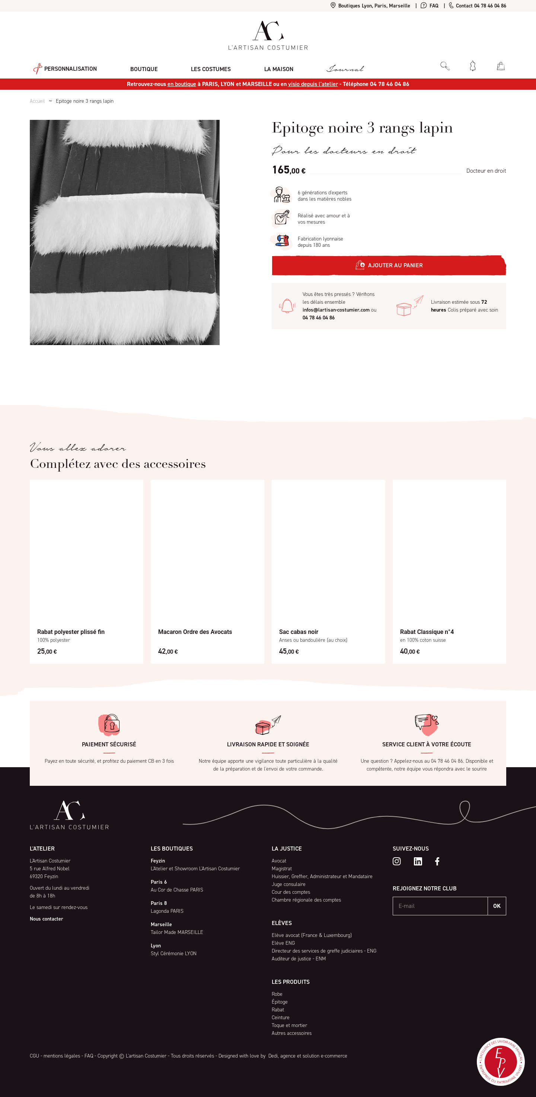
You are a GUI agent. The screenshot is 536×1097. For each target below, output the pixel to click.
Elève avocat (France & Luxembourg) (312, 935)
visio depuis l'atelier (313, 84)
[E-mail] (440, 906)
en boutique (182, 84)
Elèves (282, 923)
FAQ (429, 5)
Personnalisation (61, 66)
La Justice (287, 848)
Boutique (137, 65)
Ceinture (281, 1017)
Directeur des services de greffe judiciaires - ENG (324, 950)
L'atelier (42, 848)
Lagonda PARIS (167, 911)
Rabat (278, 1009)
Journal (327, 65)
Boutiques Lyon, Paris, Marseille (370, 5)
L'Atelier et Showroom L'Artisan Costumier (195, 868)
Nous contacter (46, 918)
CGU (34, 1055)
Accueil (37, 101)
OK (497, 906)
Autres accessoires (292, 1033)
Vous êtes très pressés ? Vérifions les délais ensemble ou (339, 306)
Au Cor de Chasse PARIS (177, 889)
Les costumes (200, 65)
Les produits (291, 982)
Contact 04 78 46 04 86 (477, 5)
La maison (264, 65)
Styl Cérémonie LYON (174, 953)
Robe (277, 994)
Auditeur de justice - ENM (299, 958)
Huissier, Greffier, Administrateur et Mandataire (322, 876)
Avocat (279, 860)
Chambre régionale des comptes (306, 899)
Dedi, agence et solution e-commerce (307, 1055)
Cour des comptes (291, 892)
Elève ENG (283, 943)
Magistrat (282, 868)
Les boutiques (172, 848)
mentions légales (62, 1055)
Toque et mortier (289, 1025)
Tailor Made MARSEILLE (177, 932)
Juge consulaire (289, 884)
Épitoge (280, 1001)
